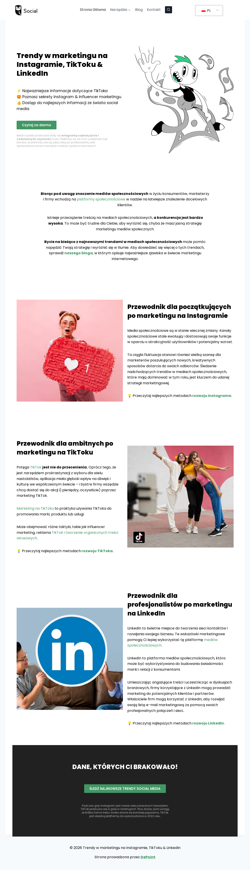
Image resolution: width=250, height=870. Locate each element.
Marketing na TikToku (35, 508)
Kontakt (154, 9)
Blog (139, 9)
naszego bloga (78, 253)
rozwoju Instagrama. (212, 395)
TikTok (35, 467)
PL (206, 10)
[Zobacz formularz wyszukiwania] (168, 9)
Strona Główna (93, 9)
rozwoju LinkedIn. (208, 723)
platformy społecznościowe (101, 199)
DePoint (148, 857)
